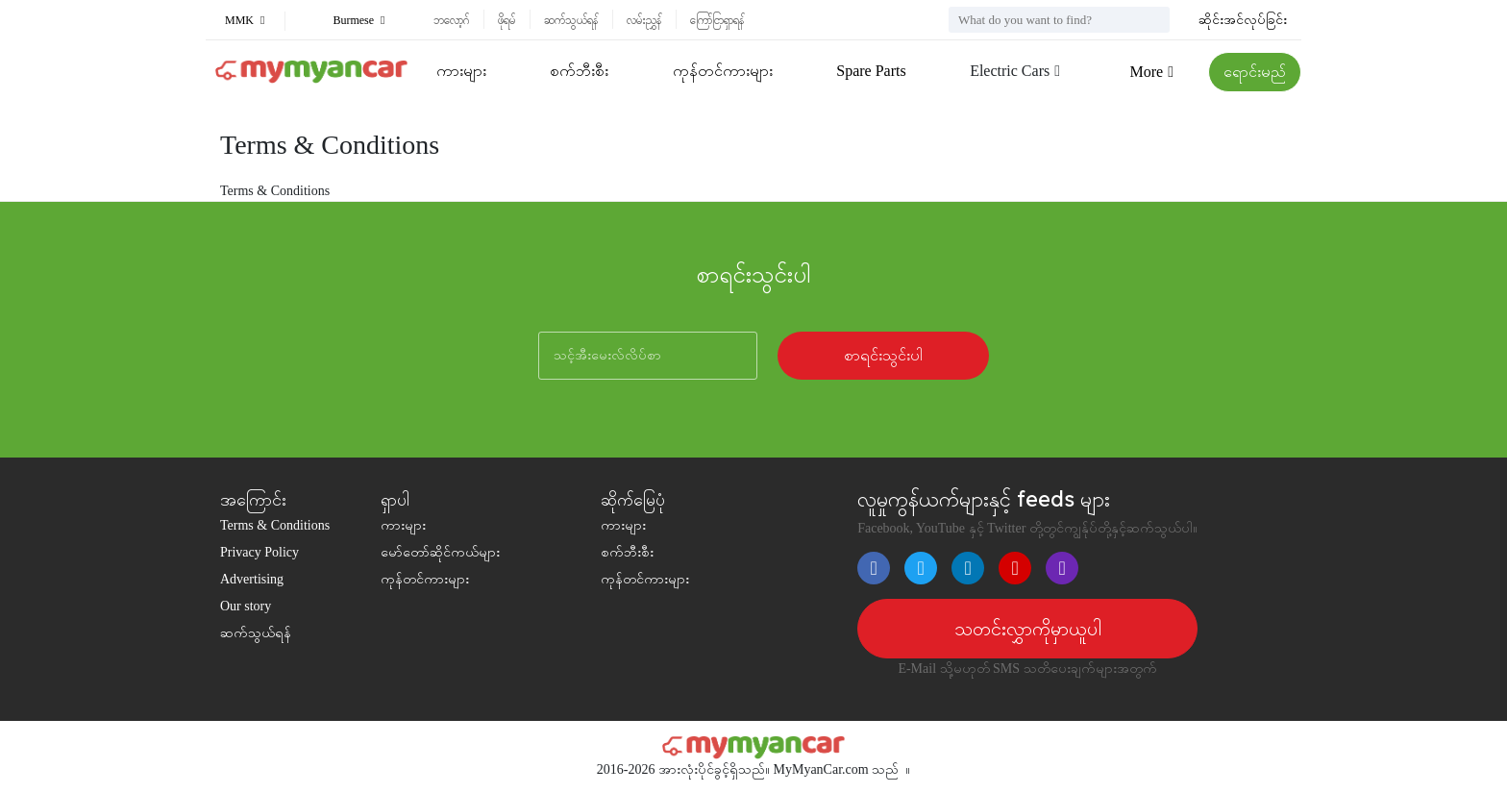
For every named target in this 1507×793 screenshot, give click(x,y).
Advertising (252, 579)
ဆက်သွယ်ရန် (571, 20)
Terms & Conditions (275, 525)
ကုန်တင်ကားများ (723, 70)
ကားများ (461, 70)
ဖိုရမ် (506, 20)
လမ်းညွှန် (644, 20)
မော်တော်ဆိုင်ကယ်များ (440, 552)
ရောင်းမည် (1254, 71)
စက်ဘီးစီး (579, 70)
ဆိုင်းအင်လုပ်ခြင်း (1242, 19)
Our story (245, 606)
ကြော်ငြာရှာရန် (717, 20)
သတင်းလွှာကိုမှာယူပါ (1027, 628)
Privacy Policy (259, 552)
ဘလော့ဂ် (451, 20)
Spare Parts (870, 70)
